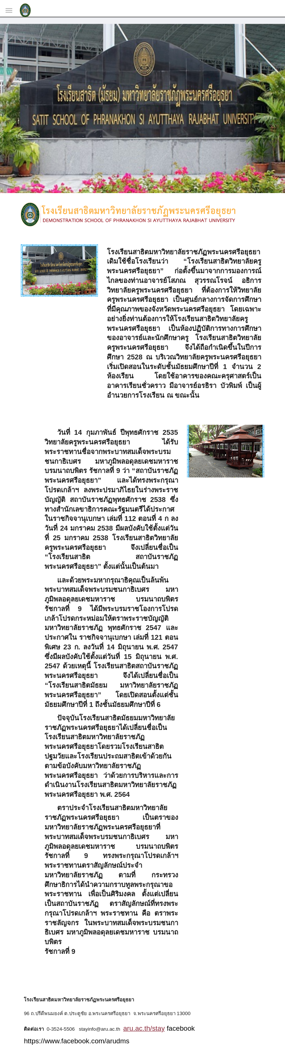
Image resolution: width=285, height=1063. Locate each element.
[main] (184, 325)
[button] (9, 10)
